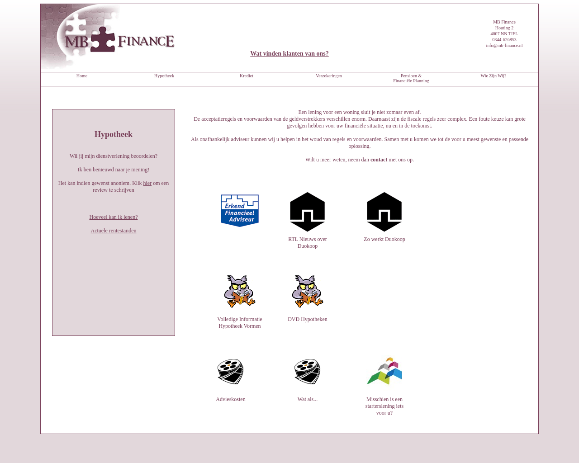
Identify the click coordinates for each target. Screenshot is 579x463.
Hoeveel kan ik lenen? (114, 217)
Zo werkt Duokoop (384, 235)
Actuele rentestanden (114, 230)
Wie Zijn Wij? (494, 75)
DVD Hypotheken (307, 315)
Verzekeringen (329, 75)
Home (81, 75)
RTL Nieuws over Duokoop (307, 239)
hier (147, 183)
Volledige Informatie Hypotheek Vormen (239, 291)
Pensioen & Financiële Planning (411, 78)
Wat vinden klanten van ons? (289, 53)
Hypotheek (164, 75)
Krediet (246, 75)
